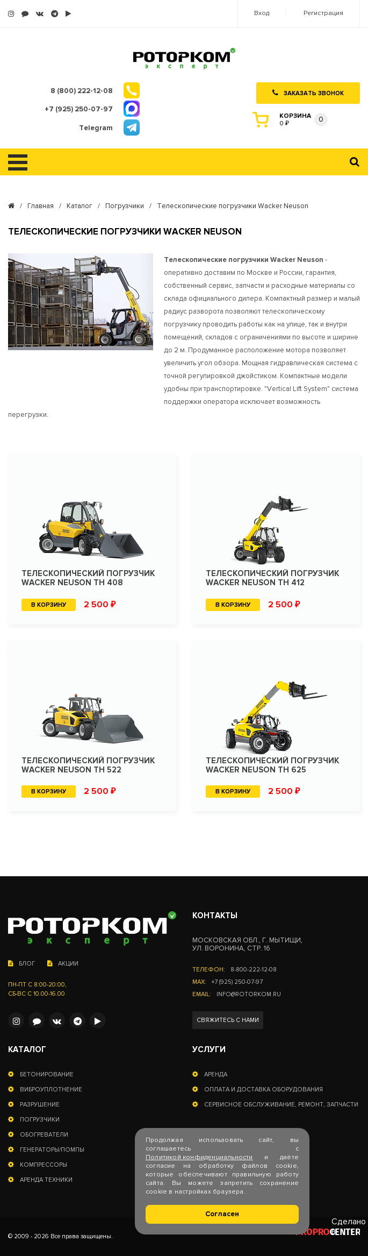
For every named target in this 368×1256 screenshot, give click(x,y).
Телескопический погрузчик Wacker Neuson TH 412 (272, 578)
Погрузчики (124, 206)
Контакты (214, 915)
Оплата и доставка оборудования (263, 1089)
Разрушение (40, 1104)
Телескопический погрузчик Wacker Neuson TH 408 (88, 578)
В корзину (48, 604)
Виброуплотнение (51, 1089)
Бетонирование (47, 1074)
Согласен (222, 1214)
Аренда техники (46, 1179)
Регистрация (323, 13)
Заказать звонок (308, 93)
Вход (261, 13)
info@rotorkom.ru (249, 994)
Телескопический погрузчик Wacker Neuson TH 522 (88, 765)
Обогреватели (44, 1134)
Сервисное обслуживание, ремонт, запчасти (281, 1104)
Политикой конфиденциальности (199, 1157)
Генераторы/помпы (52, 1149)
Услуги (209, 1049)
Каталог (79, 206)
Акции (62, 963)
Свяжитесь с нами (228, 1020)
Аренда (215, 1074)
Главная (40, 206)
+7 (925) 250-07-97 (237, 981)
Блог (21, 963)
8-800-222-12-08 (253, 969)
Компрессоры (43, 1164)
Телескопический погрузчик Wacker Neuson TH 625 (272, 765)
